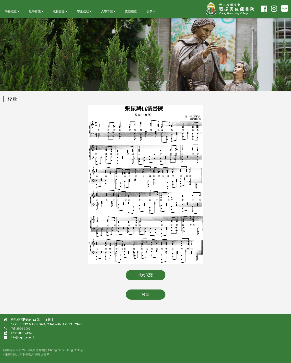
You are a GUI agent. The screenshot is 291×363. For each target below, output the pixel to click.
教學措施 (36, 11)
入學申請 (108, 11)
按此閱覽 (145, 275)
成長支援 (60, 11)
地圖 (48, 319)
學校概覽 (12, 11)
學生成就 (84, 11)
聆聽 (145, 294)
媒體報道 (131, 11)
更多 (150, 11)
